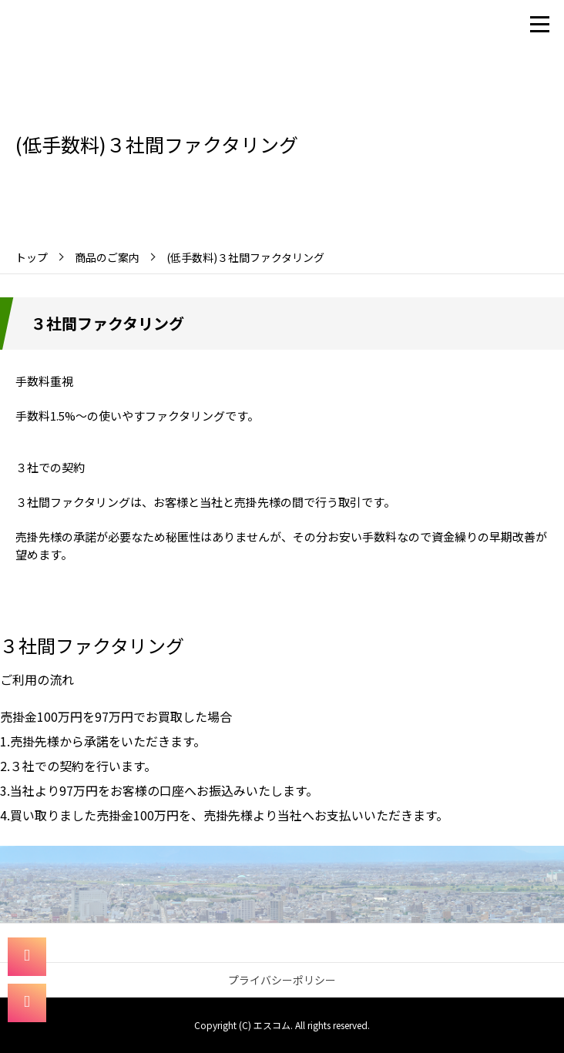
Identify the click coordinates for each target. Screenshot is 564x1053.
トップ (31, 257)
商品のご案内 (107, 257)
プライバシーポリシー (282, 980)
